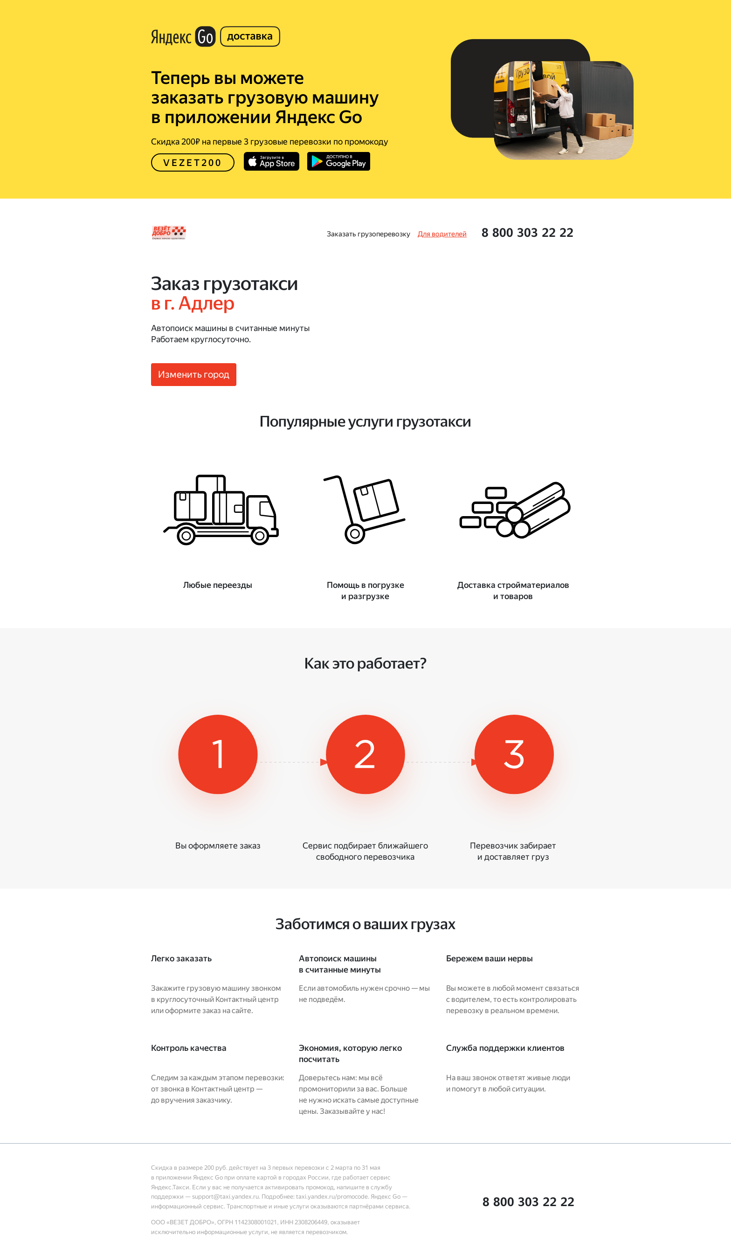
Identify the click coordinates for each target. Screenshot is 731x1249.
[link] (368, 234)
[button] (527, 232)
